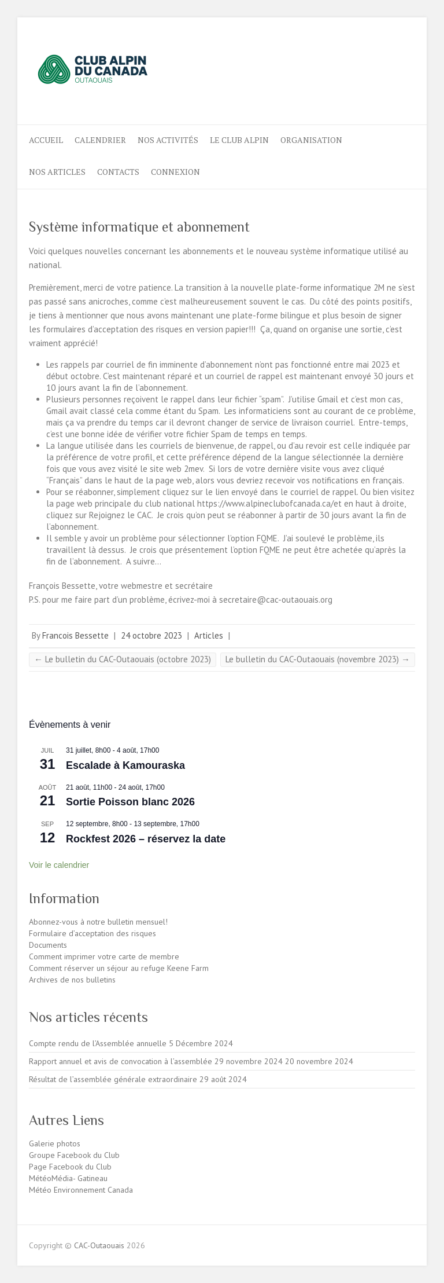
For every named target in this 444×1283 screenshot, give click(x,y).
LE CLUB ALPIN (239, 139)
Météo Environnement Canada (81, 1190)
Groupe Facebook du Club (74, 1155)
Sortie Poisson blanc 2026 (130, 802)
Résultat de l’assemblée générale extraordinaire (113, 1079)
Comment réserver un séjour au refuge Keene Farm (119, 968)
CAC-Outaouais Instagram (385, 59)
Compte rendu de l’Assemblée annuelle (97, 1043)
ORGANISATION (311, 139)
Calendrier (100, 139)
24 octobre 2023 (151, 635)
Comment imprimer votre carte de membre (104, 956)
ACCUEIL (46, 139)
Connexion (175, 171)
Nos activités (168, 139)
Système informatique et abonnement (139, 226)
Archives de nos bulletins (72, 979)
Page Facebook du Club (70, 1166)
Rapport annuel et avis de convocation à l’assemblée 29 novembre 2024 (156, 1061)
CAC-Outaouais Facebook (366, 59)
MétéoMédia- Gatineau (68, 1178)
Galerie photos (54, 1143)
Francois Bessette (75, 635)
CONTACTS (118, 171)
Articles (208, 635)
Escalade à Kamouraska (125, 765)
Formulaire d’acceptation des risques (92, 933)
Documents (48, 945)
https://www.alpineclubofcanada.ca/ (265, 503)
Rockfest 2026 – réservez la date (145, 839)
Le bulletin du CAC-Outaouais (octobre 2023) (122, 659)
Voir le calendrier (59, 865)
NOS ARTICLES (57, 171)
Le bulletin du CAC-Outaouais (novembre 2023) (317, 659)
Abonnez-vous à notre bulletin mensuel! (98, 922)
